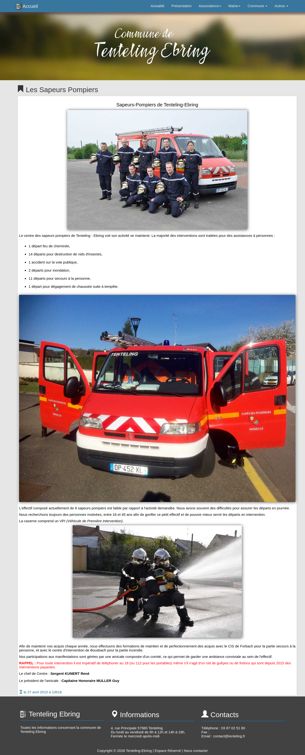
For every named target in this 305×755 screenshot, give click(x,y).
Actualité (157, 6)
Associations (210, 6)
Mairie (234, 6)
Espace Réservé (168, 751)
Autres (281, 6)
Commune (257, 6)
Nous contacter (196, 751)
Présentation (182, 6)
